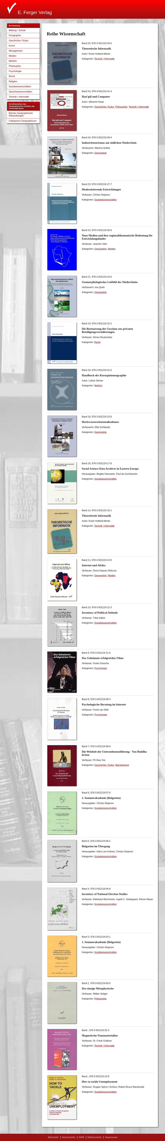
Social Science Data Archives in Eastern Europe (110, 468)
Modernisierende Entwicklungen (101, 189)
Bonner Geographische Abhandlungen (21, 114)
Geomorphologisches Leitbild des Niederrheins (110, 282)
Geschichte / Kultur (18, 40)
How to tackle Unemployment (99, 1081)
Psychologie (15, 71)
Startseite (53, 1137)
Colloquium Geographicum (22, 121)
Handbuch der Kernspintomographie (104, 375)
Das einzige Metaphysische (98, 988)
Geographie (15, 35)
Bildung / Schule (17, 30)
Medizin (13, 61)
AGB (81, 1137)
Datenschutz (94, 1137)
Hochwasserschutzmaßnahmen (100, 421)
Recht (12, 76)
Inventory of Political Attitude (100, 612)
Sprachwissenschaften (20, 91)
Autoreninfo (68, 1137)
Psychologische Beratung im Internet (104, 704)
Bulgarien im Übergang (96, 846)
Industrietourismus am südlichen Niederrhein (109, 142)
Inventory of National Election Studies (104, 894)
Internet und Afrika (93, 565)
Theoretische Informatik (96, 48)
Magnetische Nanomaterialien (100, 1035)
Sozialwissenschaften (20, 86)
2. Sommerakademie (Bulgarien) (101, 797)
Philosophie (15, 66)
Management (15, 51)
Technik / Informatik (19, 96)
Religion (13, 81)
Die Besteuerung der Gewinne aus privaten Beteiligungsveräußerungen (107, 330)
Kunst (12, 45)
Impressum (111, 1137)
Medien (12, 56)
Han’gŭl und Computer (96, 96)
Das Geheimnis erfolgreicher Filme (102, 658)
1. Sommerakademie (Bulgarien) (101, 942)
